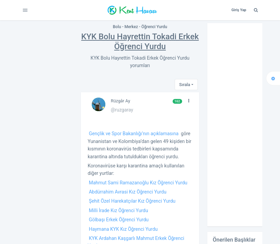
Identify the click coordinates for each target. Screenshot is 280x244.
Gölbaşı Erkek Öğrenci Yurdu (118, 219)
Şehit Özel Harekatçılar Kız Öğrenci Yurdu (132, 201)
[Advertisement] (234, 124)
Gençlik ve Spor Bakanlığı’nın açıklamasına (133, 133)
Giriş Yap (238, 10)
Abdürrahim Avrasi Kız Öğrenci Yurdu (127, 192)
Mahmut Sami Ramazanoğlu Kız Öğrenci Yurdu (138, 182)
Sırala (184, 84)
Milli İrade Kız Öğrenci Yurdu (118, 210)
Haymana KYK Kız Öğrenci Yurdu (123, 229)
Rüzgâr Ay (120, 100)
